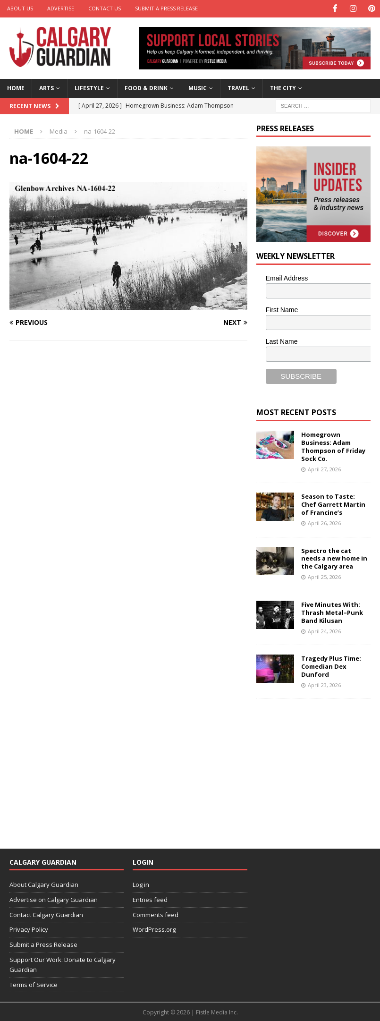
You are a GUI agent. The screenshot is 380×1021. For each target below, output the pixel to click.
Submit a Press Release (166, 8)
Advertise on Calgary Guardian (53, 898)
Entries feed (150, 898)
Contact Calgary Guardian (46, 914)
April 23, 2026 (324, 684)
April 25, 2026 (324, 576)
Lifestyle (89, 88)
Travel (238, 88)
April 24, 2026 (324, 630)
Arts (46, 88)
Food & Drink (146, 88)
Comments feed (155, 914)
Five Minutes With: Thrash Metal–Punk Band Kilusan (332, 611)
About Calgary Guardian (43, 883)
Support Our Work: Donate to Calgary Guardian (62, 963)
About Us (20, 8)
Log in (141, 883)
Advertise (60, 8)
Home (16, 88)
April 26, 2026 (324, 522)
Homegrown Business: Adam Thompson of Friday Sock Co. (333, 446)
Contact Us (104, 8)
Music (197, 88)
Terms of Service (33, 983)
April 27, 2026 (324, 468)
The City (283, 88)
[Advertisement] (318, 767)
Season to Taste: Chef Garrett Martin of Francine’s (333, 504)
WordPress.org (154, 929)
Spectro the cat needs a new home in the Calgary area (334, 557)
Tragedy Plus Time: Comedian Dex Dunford (331, 666)
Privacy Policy (28, 929)
